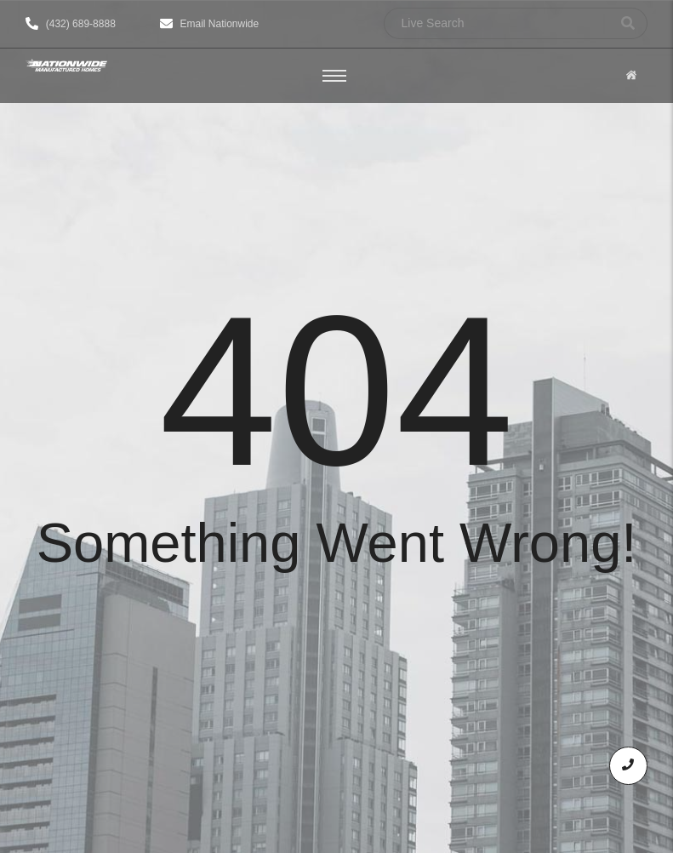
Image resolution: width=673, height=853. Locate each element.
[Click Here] (631, 75)
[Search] (496, 23)
